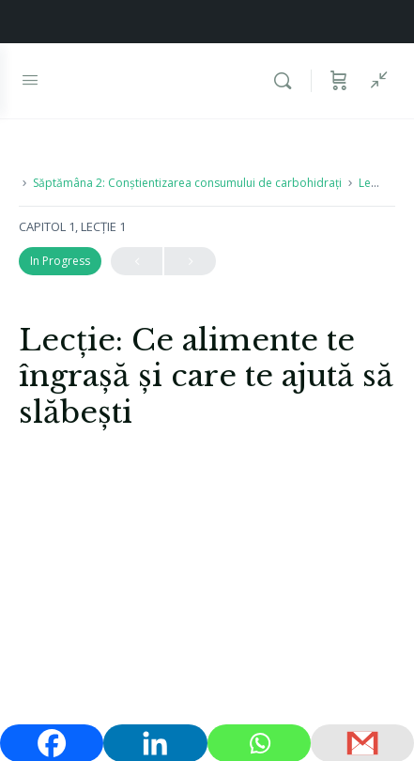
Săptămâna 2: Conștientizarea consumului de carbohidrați (187, 183)
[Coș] (339, 80)
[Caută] (287, 80)
